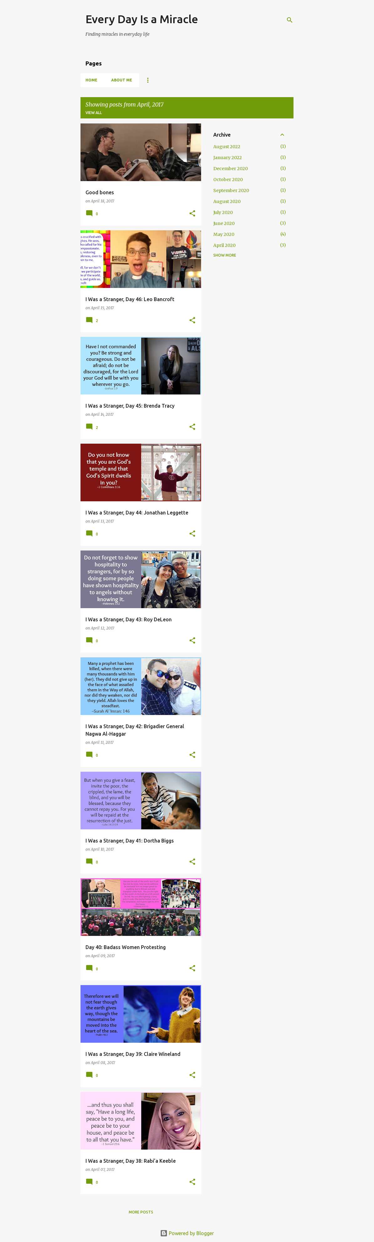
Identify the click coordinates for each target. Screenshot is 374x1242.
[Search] (289, 20)
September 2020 (231, 190)
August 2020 (227, 201)
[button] (192, 214)
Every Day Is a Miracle (142, 19)
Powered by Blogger (187, 1233)
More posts (141, 1212)
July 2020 (223, 212)
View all (94, 113)
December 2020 (230, 168)
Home (91, 80)
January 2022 (227, 157)
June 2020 (224, 223)
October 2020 (228, 179)
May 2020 (223, 234)
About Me (121, 80)
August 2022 (226, 146)
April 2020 (224, 245)
